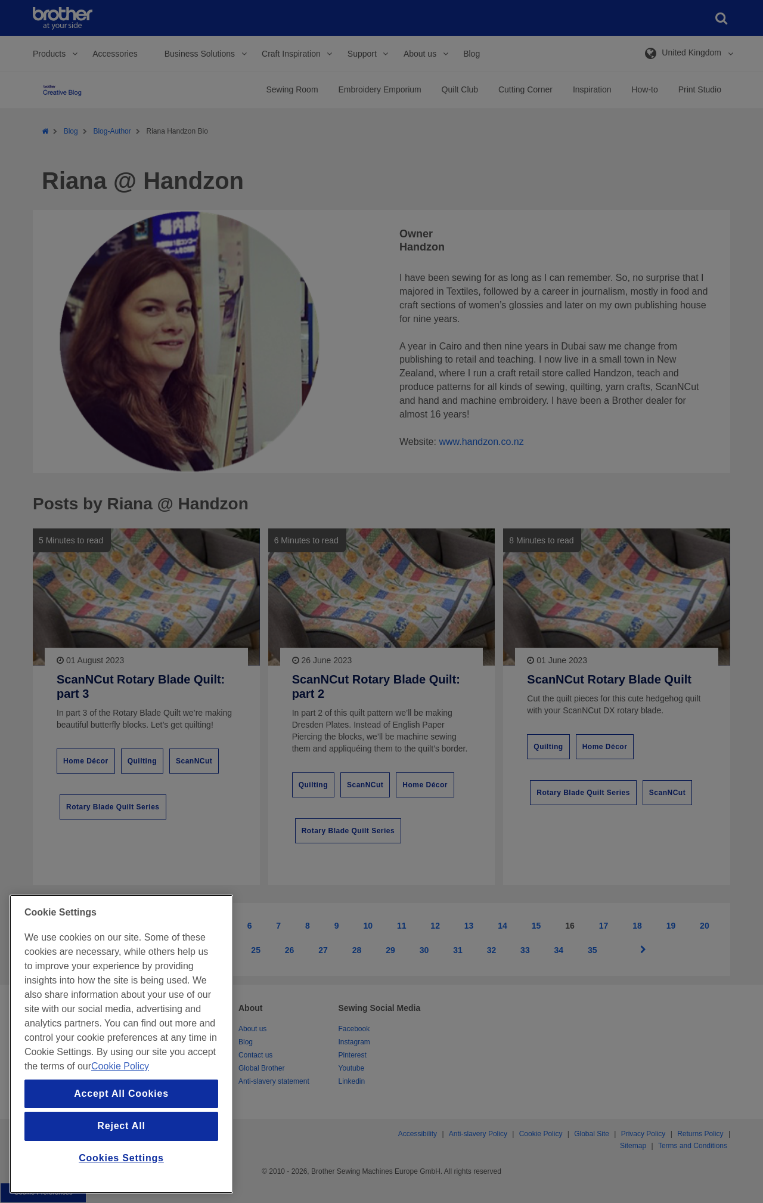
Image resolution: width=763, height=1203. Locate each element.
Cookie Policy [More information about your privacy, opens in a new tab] (120, 1066)
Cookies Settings (121, 1158)
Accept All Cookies (121, 1093)
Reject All (121, 1126)
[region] (121, 1044)
